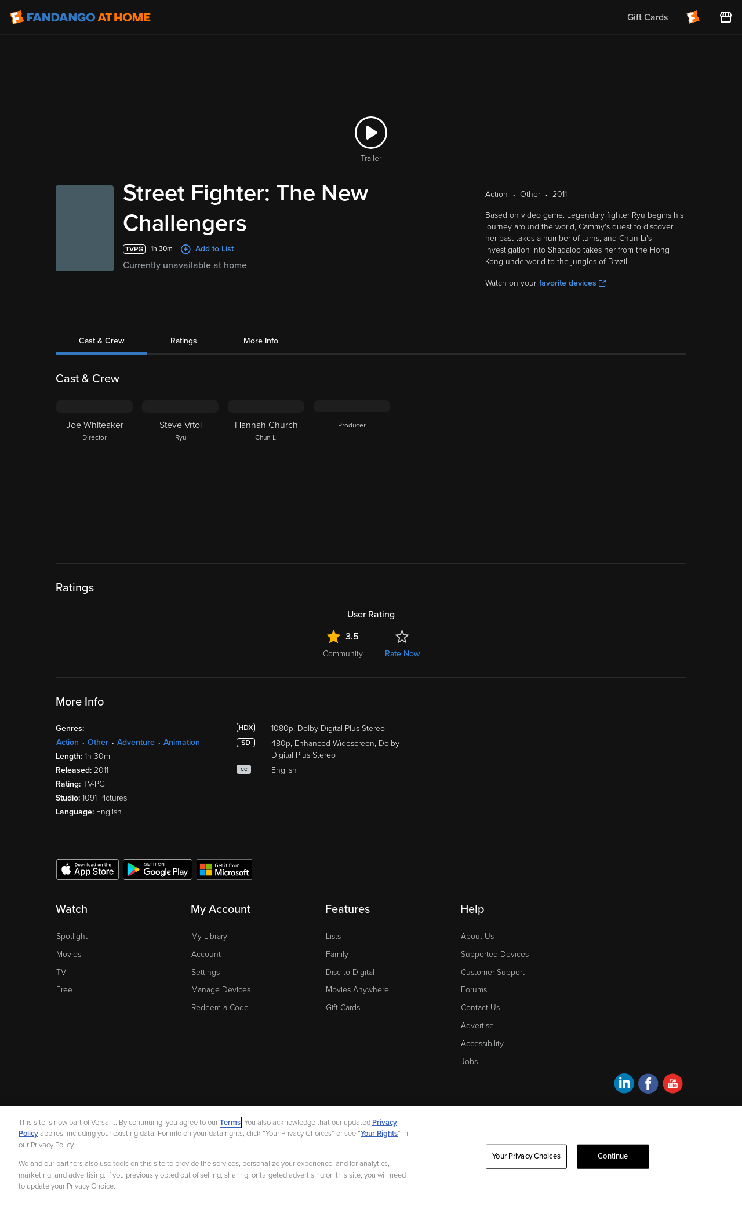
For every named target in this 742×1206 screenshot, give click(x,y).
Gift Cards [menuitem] (647, 17)
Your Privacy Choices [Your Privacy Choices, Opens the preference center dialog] (526, 1156)
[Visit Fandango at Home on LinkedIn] (624, 1085)
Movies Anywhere (357, 990)
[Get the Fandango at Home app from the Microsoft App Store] (224, 868)
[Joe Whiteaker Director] (94, 473)
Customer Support (493, 972)
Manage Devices (220, 990)
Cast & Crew (101, 341)
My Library (209, 936)
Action (67, 742)
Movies (68, 954)
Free (64, 990)
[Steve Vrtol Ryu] (180, 473)
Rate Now (402, 654)
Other (98, 742)
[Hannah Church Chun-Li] (266, 473)
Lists (333, 936)
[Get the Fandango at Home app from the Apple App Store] (87, 868)
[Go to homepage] (80, 17)
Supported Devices (495, 954)
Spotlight (72, 936)
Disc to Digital (350, 972)
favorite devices (572, 283)
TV (61, 972)
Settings (205, 972)
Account (206, 954)
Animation (181, 742)
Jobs (469, 1061)
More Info (260, 341)
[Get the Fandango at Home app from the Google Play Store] (157, 868)
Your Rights (379, 1133)
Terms (230, 1122)
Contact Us (480, 1008)
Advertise (477, 1025)
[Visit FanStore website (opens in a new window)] (725, 17)
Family (337, 954)
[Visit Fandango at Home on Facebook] (648, 1085)
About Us (477, 936)
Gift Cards (343, 1008)
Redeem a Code (220, 1008)
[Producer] (352, 473)
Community (343, 654)
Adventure (136, 742)
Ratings (183, 341)
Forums (474, 990)
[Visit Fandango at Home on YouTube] (672, 1085)
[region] (371, 1156)
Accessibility (482, 1043)
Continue (613, 1156)
